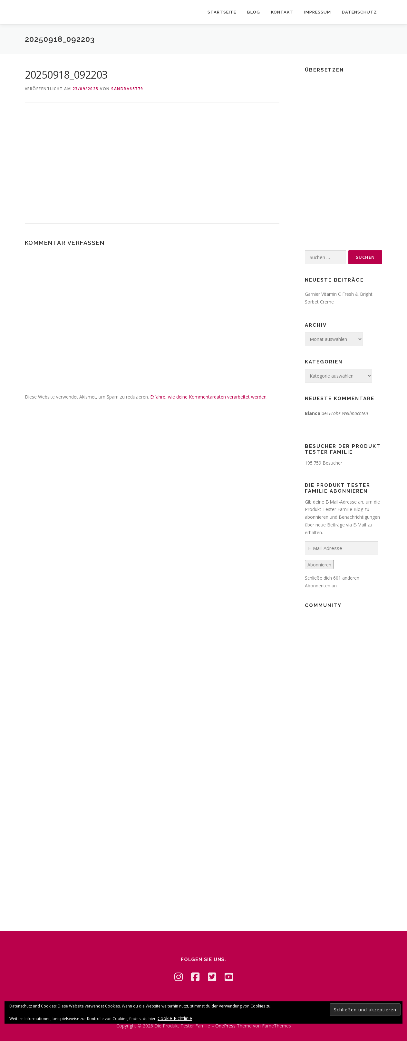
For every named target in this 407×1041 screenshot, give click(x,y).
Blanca (312, 413)
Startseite (222, 12)
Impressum (317, 12)
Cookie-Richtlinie (175, 1018)
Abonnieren (319, 565)
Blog (253, 12)
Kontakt (282, 12)
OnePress (225, 1026)
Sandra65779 (127, 89)
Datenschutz (359, 12)
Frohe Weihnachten (348, 413)
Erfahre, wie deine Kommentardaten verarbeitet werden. (208, 397)
